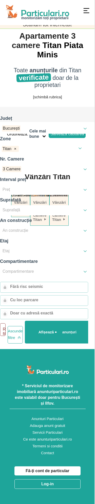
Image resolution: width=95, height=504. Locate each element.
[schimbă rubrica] (47, 97)
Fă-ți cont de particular (47, 471)
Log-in (47, 484)
